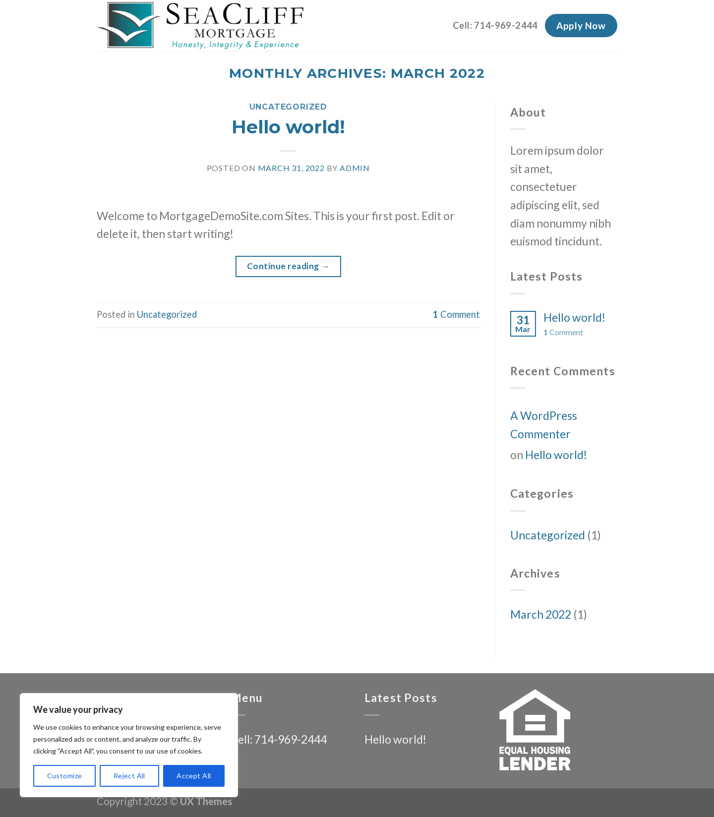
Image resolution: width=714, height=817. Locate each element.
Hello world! (288, 127)
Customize (64, 775)
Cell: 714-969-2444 (495, 25)
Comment (456, 314)
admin (355, 168)
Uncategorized (288, 107)
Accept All (194, 775)
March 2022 (540, 614)
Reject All (129, 775)
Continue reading (288, 266)
